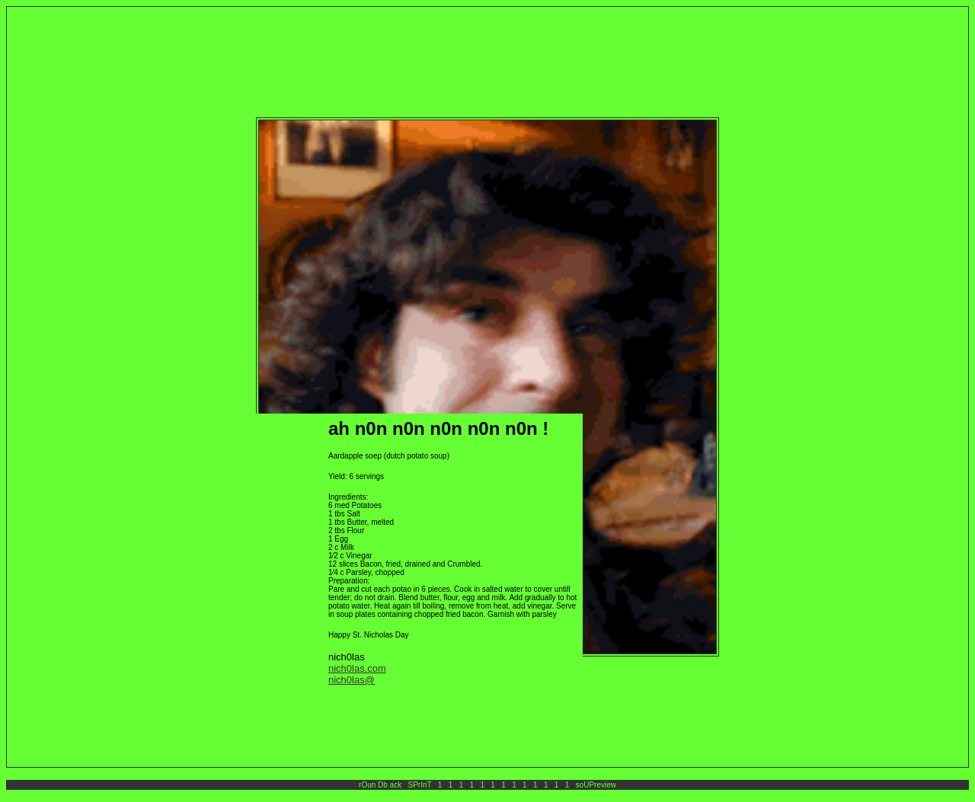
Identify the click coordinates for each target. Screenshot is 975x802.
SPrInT (420, 785)
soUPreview (596, 785)
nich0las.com (357, 668)
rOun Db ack (380, 785)
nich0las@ (351, 679)
